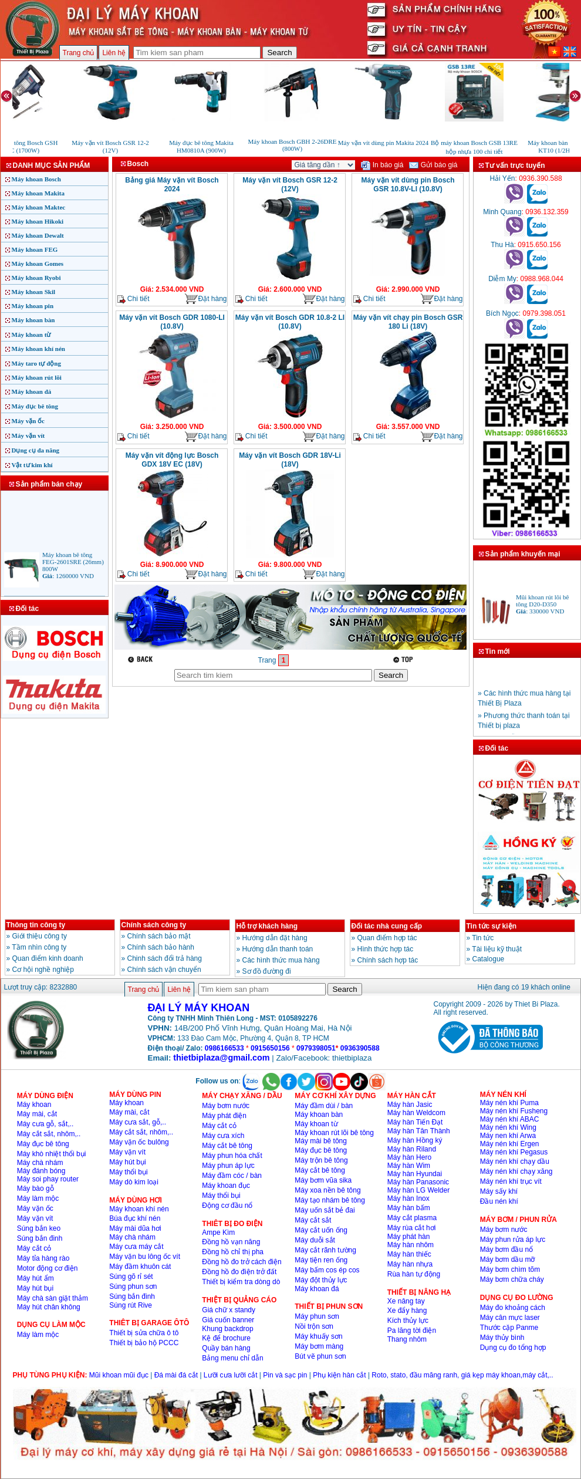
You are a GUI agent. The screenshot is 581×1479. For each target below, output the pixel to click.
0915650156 (270, 1048)
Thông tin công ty (36, 925)
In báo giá (382, 165)
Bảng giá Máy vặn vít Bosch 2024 (171, 184)
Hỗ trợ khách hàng (267, 926)
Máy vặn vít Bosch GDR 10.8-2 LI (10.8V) (289, 321)
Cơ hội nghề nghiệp (43, 969)
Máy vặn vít (28, 435)
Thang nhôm (407, 1339)
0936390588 (360, 1048)
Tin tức (483, 938)
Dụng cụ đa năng (36, 450)
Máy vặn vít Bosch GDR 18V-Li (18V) (290, 459)
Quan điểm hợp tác (387, 938)
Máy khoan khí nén (38, 348)
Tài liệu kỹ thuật (497, 949)
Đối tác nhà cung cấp (387, 926)
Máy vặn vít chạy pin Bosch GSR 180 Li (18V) (408, 321)
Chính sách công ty (154, 925)
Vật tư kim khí (32, 464)
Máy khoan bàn (33, 319)
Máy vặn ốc (28, 420)
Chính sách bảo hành (160, 947)
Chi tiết (133, 299)
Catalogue (488, 959)
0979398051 (316, 1048)
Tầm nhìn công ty (39, 947)
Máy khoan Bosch (36, 179)
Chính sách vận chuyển (164, 969)
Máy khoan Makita (38, 193)
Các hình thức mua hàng (281, 960)
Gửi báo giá (433, 165)
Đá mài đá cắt (176, 1375)
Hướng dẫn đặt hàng (275, 938)
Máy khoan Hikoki (38, 221)
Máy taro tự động (36, 363)
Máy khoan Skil (34, 291)
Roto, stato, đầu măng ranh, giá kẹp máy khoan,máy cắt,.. (462, 1375)
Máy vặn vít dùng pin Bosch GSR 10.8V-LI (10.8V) (407, 184)
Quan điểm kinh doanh (47, 958)
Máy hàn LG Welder (418, 1190)
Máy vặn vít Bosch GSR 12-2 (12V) (289, 184)
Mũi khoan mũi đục (118, 1375)
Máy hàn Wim (408, 1165)
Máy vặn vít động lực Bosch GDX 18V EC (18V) (172, 459)
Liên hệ (114, 53)
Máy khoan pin (33, 305)
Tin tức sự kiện (491, 926)
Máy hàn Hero (409, 1157)
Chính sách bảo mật (159, 936)
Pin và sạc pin (285, 1375)
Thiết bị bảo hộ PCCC (143, 1343)
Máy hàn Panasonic (418, 1182)
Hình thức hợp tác (385, 949)
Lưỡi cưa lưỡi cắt (231, 1375)
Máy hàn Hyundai (414, 1174)
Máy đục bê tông (35, 406)
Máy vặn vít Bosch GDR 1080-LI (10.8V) (172, 321)
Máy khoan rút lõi (37, 377)
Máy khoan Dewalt (38, 235)
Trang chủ (78, 53)
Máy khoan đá (32, 391)
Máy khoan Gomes (38, 263)
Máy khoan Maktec (39, 207)
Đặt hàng (205, 299)
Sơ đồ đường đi (266, 971)
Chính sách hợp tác (387, 960)
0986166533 (224, 1048)
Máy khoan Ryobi (36, 277)
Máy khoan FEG (35, 249)
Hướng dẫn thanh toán (277, 949)
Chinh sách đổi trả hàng (164, 958)
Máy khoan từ (31, 334)
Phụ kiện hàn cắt (339, 1375)
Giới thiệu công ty (39, 936)
